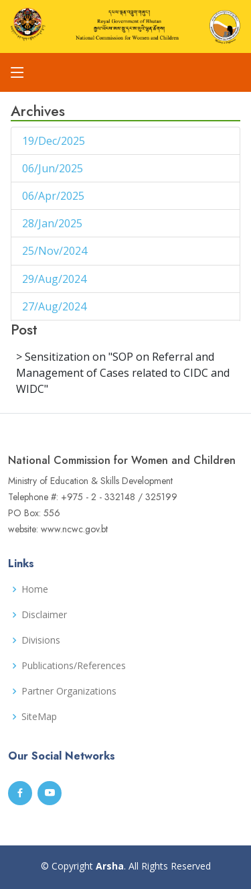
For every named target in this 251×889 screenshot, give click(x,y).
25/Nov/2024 (56, 250)
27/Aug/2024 (55, 306)
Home (34, 589)
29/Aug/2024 (55, 279)
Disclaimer (44, 614)
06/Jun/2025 (54, 168)
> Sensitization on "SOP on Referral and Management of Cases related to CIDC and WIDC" (123, 372)
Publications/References (73, 665)
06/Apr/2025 (54, 195)
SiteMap (39, 716)
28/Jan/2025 (53, 223)
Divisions (40, 640)
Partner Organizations (68, 691)
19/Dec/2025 (55, 140)
